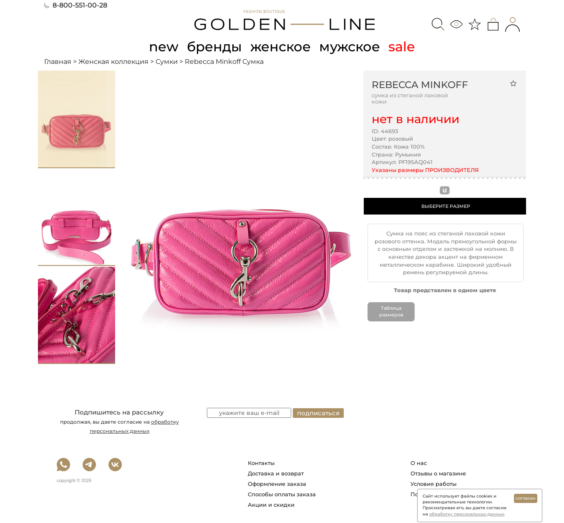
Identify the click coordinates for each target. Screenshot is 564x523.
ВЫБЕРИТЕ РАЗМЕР (445, 206)
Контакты (261, 463)
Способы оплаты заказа (282, 494)
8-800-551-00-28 (75, 5)
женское (280, 46)
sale (401, 46)
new (164, 46)
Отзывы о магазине (438, 473)
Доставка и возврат (276, 473)
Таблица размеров (391, 311)
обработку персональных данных (466, 514)
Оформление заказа (277, 483)
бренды (214, 46)
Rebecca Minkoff (420, 85)
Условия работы (433, 483)
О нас (418, 463)
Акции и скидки (271, 504)
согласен (526, 498)
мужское (349, 46)
